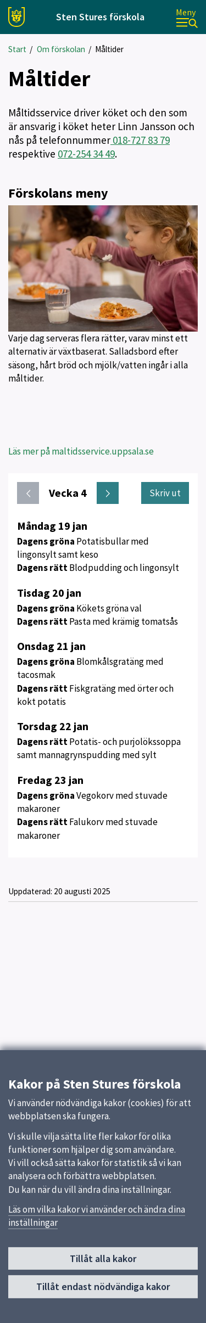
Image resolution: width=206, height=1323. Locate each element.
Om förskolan (61, 49)
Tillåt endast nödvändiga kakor (103, 1291)
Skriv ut (165, 493)
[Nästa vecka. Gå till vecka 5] (108, 493)
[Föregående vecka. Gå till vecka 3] (28, 493)
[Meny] (187, 17)
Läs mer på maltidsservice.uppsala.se (81, 451)
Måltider (109, 49)
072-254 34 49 (86, 153)
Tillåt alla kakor (103, 1263)
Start (17, 49)
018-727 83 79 (140, 140)
